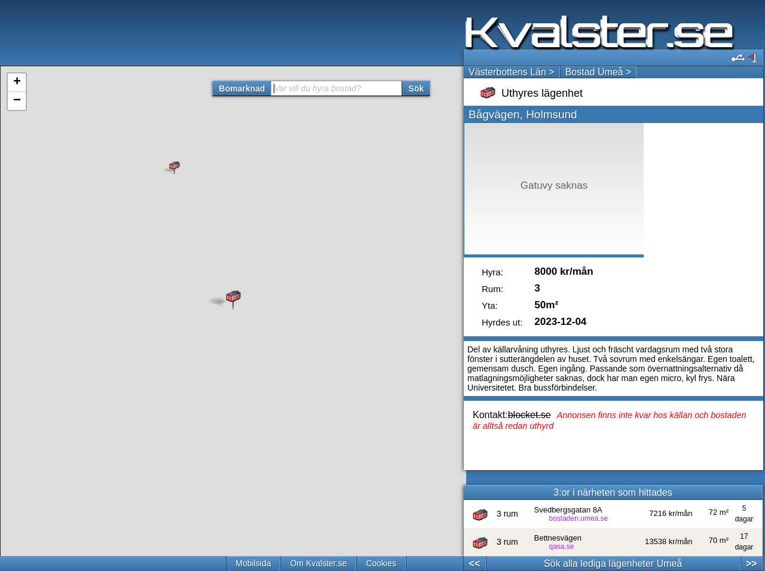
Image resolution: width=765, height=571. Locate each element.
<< (475, 563)
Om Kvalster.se (318, 563)
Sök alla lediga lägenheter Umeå (613, 563)
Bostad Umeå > (598, 72)
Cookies (381, 563)
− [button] (17, 101)
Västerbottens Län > (512, 72)
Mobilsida (253, 563)
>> (751, 563)
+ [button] (17, 82)
